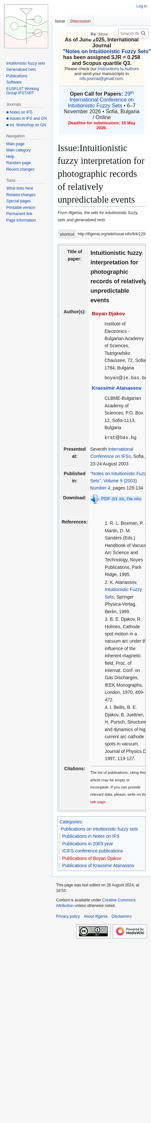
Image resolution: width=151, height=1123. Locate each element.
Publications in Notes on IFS (90, 835)
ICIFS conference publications (92, 850)
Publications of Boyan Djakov (91, 857)
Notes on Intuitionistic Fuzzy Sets (106, 51)
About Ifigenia (95, 915)
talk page (97, 801)
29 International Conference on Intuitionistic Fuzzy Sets (101, 99)
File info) (134, 498)
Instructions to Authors (118, 68)
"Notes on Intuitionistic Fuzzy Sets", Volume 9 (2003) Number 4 (119, 480)
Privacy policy (68, 915)
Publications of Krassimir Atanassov (98, 864)
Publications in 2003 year (87, 843)
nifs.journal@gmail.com (101, 78)
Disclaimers (122, 915)
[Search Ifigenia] (133, 33)
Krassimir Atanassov (117, 387)
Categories (71, 821)
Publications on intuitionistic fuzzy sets (99, 828)
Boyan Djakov (108, 313)
